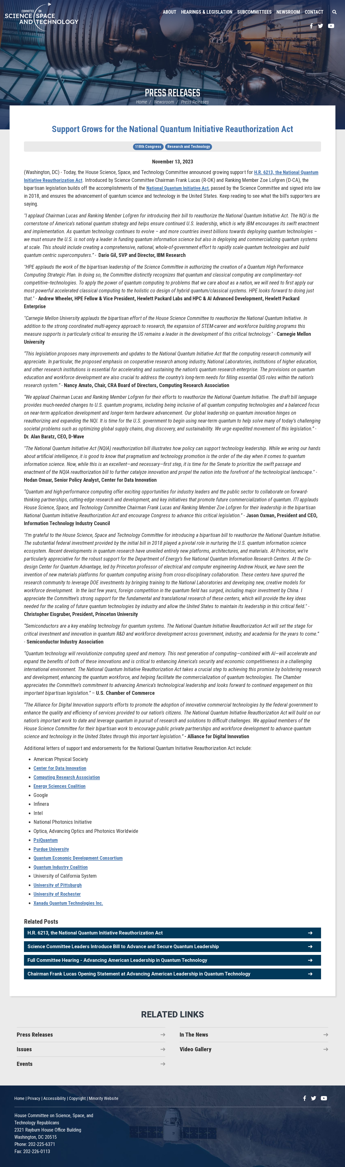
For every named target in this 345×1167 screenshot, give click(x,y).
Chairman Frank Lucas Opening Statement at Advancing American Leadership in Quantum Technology (139, 974)
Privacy (34, 1098)
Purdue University (52, 849)
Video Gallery (195, 1049)
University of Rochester (58, 894)
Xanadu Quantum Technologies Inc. (71, 903)
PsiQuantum (46, 840)
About (169, 12)
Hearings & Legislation (206, 12)
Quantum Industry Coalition (62, 867)
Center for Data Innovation (61, 768)
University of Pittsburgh (58, 885)
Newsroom (288, 12)
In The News (194, 1034)
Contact (314, 12)
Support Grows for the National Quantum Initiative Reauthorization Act (172, 129)
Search (334, 12)
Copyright (77, 1098)
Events (25, 1064)
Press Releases (172, 93)
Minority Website (103, 1098)
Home (141, 102)
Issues (24, 1049)
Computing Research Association (69, 777)
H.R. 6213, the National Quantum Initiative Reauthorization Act (95, 933)
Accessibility (54, 1098)
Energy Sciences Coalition (61, 786)
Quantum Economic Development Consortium (81, 858)
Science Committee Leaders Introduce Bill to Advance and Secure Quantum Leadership (123, 946)
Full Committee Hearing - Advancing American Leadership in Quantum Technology (117, 960)
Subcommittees (254, 12)
